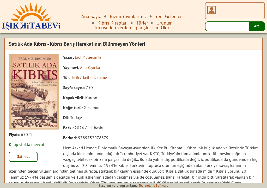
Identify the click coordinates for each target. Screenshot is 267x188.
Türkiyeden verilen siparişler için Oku (131, 28)
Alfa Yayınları (91, 67)
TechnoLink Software (153, 185)
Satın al (24, 157)
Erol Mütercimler (90, 57)
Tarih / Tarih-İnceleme (90, 77)
